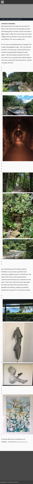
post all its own (22, 442)
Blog (8, 19)
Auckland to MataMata (16, 19)
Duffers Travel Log (10, 456)
